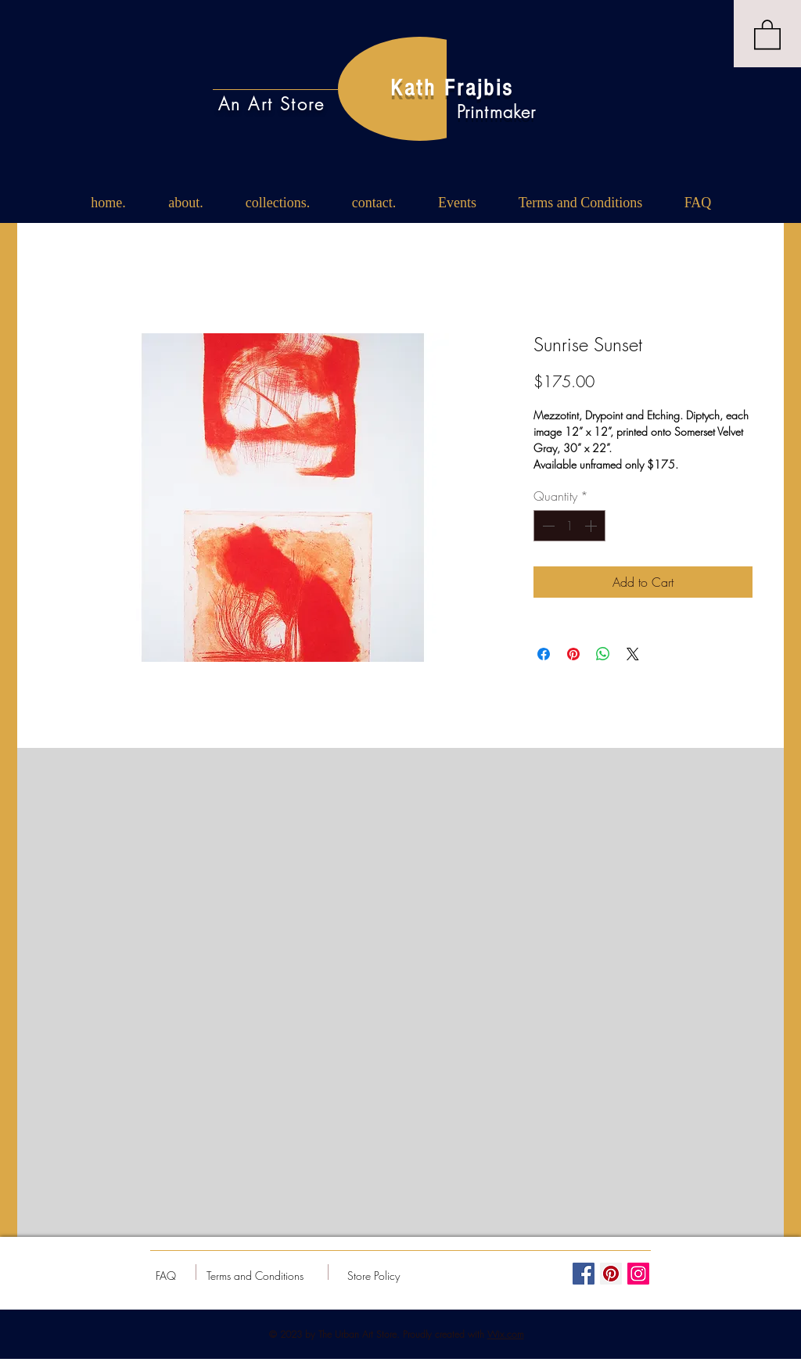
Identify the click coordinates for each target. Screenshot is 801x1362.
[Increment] (592, 526)
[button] (767, 33)
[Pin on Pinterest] (573, 654)
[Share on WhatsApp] (603, 654)
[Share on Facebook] (543, 654)
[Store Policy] (373, 1276)
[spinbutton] (569, 526)
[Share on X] (632, 654)
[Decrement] (547, 526)
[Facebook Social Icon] (583, 1274)
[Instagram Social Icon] (638, 1274)
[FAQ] (165, 1276)
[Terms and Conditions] (254, 1276)
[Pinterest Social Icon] (611, 1274)
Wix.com (505, 1334)
